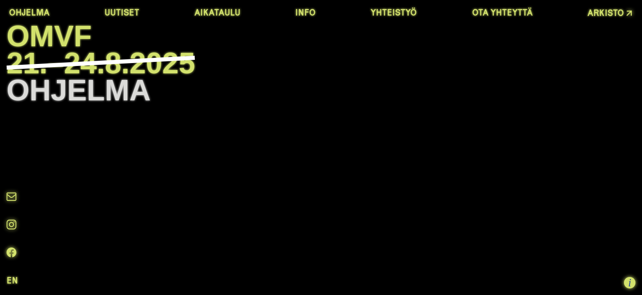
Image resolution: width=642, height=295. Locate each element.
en (12, 280)
